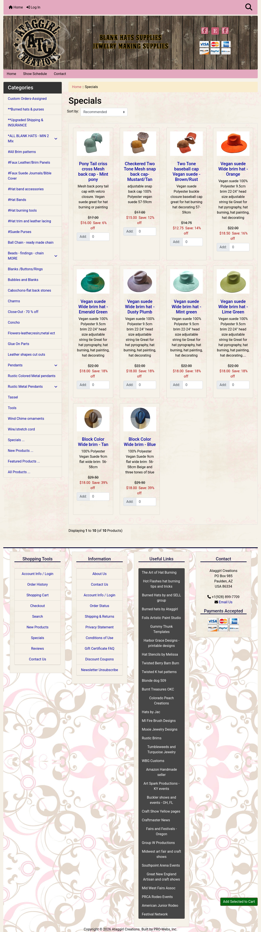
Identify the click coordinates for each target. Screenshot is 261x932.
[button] (249, 7)
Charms (14, 301)
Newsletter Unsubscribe (99, 670)
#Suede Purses (19, 232)
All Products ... (19, 472)
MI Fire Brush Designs (159, 721)
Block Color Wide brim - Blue (140, 442)
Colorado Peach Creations (161, 700)
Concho (14, 322)
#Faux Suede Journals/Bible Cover (29, 175)
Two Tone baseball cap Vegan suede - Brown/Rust (186, 171)
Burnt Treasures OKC (158, 689)
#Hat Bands (17, 200)
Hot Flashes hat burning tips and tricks (161, 583)
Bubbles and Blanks (23, 280)
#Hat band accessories (26, 189)
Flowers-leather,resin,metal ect (31, 333)
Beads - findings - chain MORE (32, 255)
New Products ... (20, 451)
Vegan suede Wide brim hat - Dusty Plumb (140, 307)
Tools (12, 408)
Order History (37, 584)
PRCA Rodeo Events (157, 897)
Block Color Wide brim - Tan (93, 442)
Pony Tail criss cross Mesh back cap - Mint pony (93, 171)
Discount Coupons (99, 659)
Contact (60, 74)
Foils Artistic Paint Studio (161, 618)
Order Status (99, 606)
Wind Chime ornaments (26, 419)
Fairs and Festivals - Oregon (161, 831)
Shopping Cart (38, 595)
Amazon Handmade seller (161, 772)
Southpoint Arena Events (161, 865)
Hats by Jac (151, 712)
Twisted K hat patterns (159, 672)
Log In (33, 7)
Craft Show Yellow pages (161, 811)
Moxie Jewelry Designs (159, 729)
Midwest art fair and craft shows (161, 854)
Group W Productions (158, 843)
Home (16, 7)
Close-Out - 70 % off (23, 312)
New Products (37, 627)
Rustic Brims (152, 738)
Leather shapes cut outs (26, 354)
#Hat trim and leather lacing (29, 221)
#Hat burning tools (22, 210)
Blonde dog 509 (154, 681)
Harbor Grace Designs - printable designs (161, 643)
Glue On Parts (18, 344)
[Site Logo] (46, 41)
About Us (99, 574)
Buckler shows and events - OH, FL (161, 800)
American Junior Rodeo (160, 905)
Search (37, 616)
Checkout (37, 606)
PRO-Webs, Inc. (165, 929)
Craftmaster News (156, 820)
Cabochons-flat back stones (29, 290)
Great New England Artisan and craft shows (161, 876)
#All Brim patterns (22, 152)
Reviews (37, 648)
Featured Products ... (24, 461)
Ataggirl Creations (126, 929)
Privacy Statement (99, 627)
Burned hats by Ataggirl (160, 609)
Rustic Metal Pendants (32, 386)
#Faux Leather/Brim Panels (29, 162)
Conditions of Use (99, 638)
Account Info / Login (37, 574)
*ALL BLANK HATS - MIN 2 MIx (32, 138)
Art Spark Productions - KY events (161, 786)
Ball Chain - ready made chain (30, 242)
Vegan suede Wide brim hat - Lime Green (233, 307)
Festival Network (155, 914)
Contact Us (37, 659)
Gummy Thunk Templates (161, 629)
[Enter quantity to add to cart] (99, 237)
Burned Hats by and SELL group (161, 597)
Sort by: (73, 111)
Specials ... (16, 440)
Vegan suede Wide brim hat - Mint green (186, 307)
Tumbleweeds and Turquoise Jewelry (161, 749)
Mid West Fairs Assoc (159, 888)
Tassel (13, 397)
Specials (37, 638)
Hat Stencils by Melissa (160, 654)
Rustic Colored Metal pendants (31, 376)
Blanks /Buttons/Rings (25, 269)
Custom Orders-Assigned (27, 99)
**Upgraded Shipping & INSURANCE (25, 122)
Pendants (32, 365)
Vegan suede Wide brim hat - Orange (233, 169)
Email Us (225, 602)
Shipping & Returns (99, 616)
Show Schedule (35, 74)
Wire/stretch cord (21, 429)
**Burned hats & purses (26, 109)
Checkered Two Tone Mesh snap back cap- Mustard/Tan (140, 171)
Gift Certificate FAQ (99, 648)
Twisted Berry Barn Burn (160, 663)
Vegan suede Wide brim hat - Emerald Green (93, 307)
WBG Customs (153, 761)
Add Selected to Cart (239, 902)
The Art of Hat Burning (159, 572)
